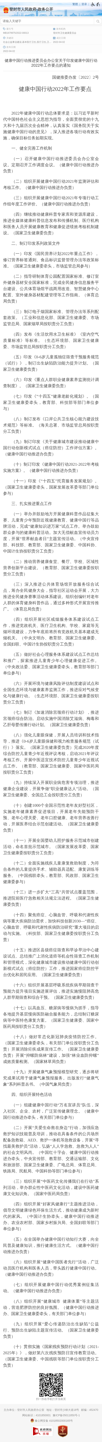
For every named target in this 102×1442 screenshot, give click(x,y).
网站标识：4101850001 (36, 1415)
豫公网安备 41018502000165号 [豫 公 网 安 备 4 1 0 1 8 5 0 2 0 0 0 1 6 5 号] (51, 1420)
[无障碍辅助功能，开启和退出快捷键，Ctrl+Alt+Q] (95, 4)
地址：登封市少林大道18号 (62, 1409)
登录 (84, 4)
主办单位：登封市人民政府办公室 (24, 1409)
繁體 (75, 4)
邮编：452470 (89, 1409)
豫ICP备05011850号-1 (66, 1415)
